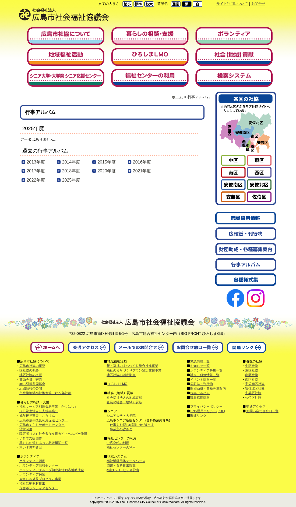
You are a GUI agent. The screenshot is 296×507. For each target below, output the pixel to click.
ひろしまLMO (117, 384)
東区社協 (251, 370)
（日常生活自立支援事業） (38, 411)
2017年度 (36, 171)
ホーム (177, 97)
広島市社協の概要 (32, 366)
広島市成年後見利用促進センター (43, 420)
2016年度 (142, 162)
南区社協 (251, 375)
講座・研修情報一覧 (204, 375)
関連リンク (198, 416)
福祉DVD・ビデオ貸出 (123, 470)
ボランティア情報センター (38, 465)
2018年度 (71, 171)
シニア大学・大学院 (121, 416)
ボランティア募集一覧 (206, 370)
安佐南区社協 (255, 384)
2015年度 (106, 162)
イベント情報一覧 (203, 379)
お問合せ (258, 4)
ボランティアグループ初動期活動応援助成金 (51, 470)
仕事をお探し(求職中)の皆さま (132, 425)
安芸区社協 (253, 393)
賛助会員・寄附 (30, 379)
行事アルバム (200, 393)
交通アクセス (256, 406)
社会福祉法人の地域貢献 (124, 398)
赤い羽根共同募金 (32, 384)
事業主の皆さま (121, 429)
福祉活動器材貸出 (32, 483)
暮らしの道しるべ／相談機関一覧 (43, 443)
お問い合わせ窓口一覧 (262, 411)
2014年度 (71, 162)
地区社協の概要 (30, 375)
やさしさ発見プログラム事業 (40, 479)
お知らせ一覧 (200, 366)
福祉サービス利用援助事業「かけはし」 (48, 406)
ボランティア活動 (32, 461)
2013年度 (36, 162)
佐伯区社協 (253, 398)
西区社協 (251, 379)
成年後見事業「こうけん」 (38, 416)
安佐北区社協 (255, 388)
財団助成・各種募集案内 (208, 388)
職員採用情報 (200, 398)
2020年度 (106, 171)
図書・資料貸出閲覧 (121, 465)
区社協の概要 (29, 370)
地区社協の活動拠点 (121, 375)
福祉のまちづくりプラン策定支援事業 (134, 370)
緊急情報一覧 (200, 361)
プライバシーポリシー (206, 406)
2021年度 (142, 171)
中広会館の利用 (118, 443)
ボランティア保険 (32, 474)
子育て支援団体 (30, 438)
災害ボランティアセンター (38, 488)
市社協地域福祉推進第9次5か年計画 (45, 393)
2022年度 (36, 180)
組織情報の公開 (30, 388)
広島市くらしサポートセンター (42, 425)
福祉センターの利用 (121, 447)
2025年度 (71, 180)
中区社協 (251, 366)
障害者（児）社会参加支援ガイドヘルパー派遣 (53, 434)
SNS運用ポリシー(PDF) (207, 411)
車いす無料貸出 (30, 447)
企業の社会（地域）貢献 (124, 402)
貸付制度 (25, 429)
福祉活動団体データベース (126, 461)
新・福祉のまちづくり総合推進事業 (132, 366)
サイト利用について (232, 4)
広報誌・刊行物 (201, 384)
